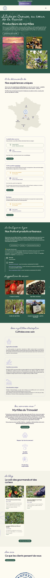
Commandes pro (14, 245)
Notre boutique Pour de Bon (33, 245)
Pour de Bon (19, 251)
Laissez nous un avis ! (10, 560)
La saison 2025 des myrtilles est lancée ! (13, 526)
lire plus (7, 508)
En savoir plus (10, 158)
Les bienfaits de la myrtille (10, 33)
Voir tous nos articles (25, 541)
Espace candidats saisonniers (25, 1)
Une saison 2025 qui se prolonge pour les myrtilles (34, 500)
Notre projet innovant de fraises (13, 499)
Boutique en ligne (25, 3)
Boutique (23, 245)
